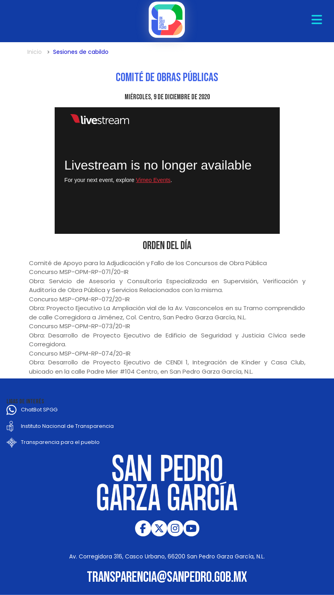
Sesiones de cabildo (81, 52)
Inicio (34, 52)
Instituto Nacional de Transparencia (67, 426)
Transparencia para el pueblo (60, 442)
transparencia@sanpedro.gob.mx (167, 577)
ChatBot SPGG (39, 409)
